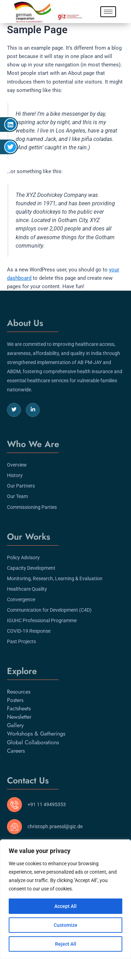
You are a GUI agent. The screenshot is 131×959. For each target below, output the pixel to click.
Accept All (65, 906)
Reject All (65, 944)
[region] (65, 899)
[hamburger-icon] (108, 11)
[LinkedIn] (33, 410)
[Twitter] (14, 410)
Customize (65, 925)
